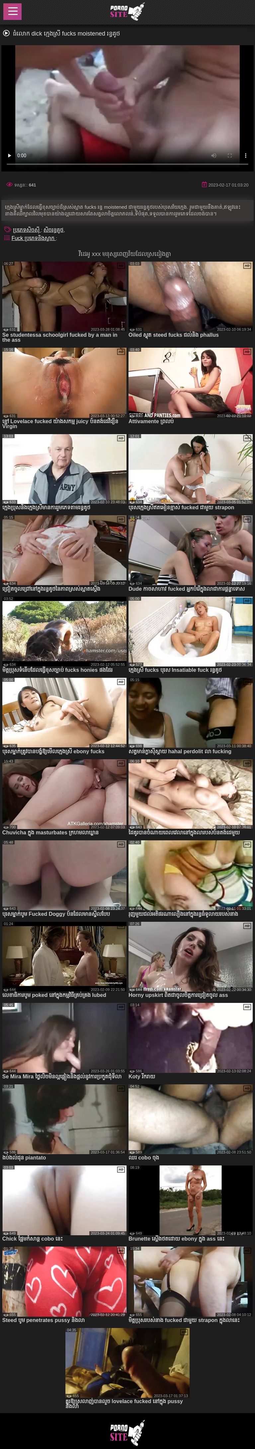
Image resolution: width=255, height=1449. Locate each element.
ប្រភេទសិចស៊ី (27, 230)
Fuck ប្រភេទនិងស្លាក (34, 238)
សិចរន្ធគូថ (53, 230)
